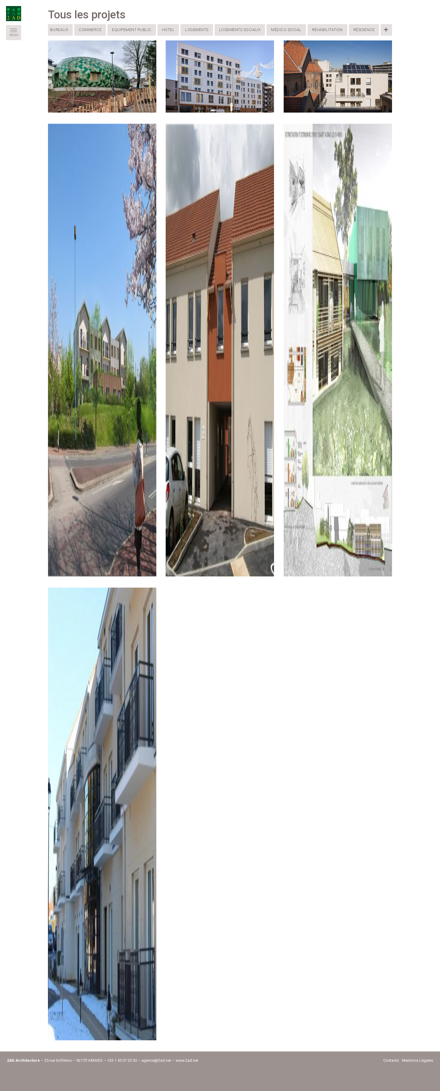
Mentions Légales (417, 1060)
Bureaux (59, 29)
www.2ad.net (187, 1060)
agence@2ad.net (156, 1060)
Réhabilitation (327, 29)
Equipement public (131, 29)
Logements (197, 29)
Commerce (90, 29)
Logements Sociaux (240, 29)
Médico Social (286, 29)
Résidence (364, 29)
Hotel (168, 29)
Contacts (391, 1060)
